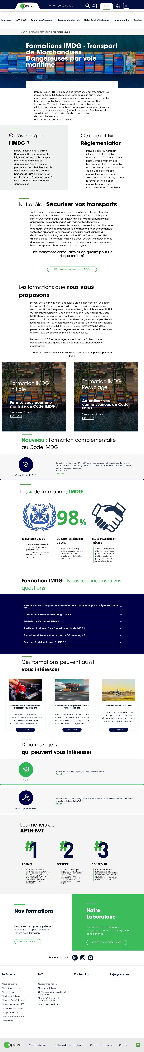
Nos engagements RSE (13, 1004)
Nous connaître (9, 984)
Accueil (24, 32)
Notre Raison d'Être (11, 988)
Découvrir (25, 730)
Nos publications (10, 1012)
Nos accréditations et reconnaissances (48, 999)
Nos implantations (11, 996)
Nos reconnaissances (12, 1008)
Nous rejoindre (121, 20)
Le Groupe (8, 974)
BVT (40, 974)
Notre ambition (9, 992)
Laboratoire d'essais (69, 20)
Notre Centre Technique (96, 20)
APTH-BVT (21, 20)
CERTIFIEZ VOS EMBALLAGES (106, 942)
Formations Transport (42, 20)
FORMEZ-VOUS (27, 941)
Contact (123, 1045)
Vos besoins (81, 974)
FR (126, 6)
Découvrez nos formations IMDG (72, 269)
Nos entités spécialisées (13, 1000)
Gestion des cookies (101, 1045)
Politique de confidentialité (69, 1045)
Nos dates (60, 473)
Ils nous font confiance (13, 1016)
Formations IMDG (61, 32)
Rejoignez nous (119, 974)
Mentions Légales (38, 1045)
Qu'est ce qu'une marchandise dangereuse (53, 993)
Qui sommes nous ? (47, 984)
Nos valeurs (7, 1020)
